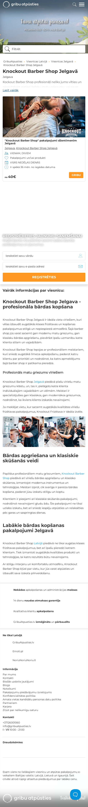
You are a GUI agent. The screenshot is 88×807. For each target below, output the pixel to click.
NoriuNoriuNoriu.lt (24, 660)
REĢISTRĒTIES (44, 277)
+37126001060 (11, 722)
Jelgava (8, 77)
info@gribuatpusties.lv (17, 726)
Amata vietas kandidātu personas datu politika (32, 699)
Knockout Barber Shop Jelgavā (36, 148)
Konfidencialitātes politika (19, 695)
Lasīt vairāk (10, 90)
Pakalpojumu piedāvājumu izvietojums (27, 692)
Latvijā (38, 543)
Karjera (7, 706)
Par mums (9, 674)
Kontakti (8, 678)
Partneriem (10, 703)
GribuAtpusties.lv (23, 642)
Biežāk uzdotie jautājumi (18, 681)
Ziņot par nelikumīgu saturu (20, 710)
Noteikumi (9, 688)
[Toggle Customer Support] (75, 794)
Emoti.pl (18, 651)
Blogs (6, 685)
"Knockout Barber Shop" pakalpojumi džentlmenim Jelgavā (41, 142)
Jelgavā (39, 381)
